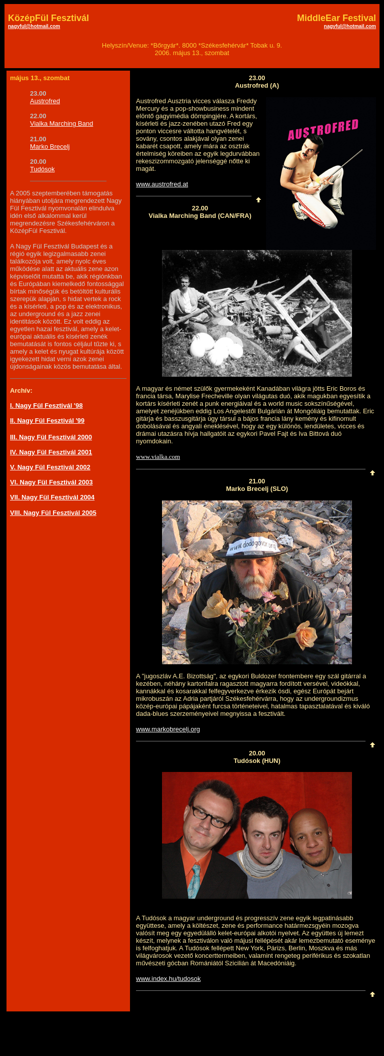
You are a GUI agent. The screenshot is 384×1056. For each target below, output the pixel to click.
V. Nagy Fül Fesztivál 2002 (50, 467)
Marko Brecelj (50, 146)
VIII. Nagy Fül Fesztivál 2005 (53, 512)
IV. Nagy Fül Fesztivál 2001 (51, 452)
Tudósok (42, 169)
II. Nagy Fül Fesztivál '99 (47, 420)
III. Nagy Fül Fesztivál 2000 (51, 437)
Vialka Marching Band (61, 123)
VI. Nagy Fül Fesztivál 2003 (51, 482)
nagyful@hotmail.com (34, 26)
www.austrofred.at (162, 184)
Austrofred (45, 101)
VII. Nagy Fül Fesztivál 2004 (52, 497)
